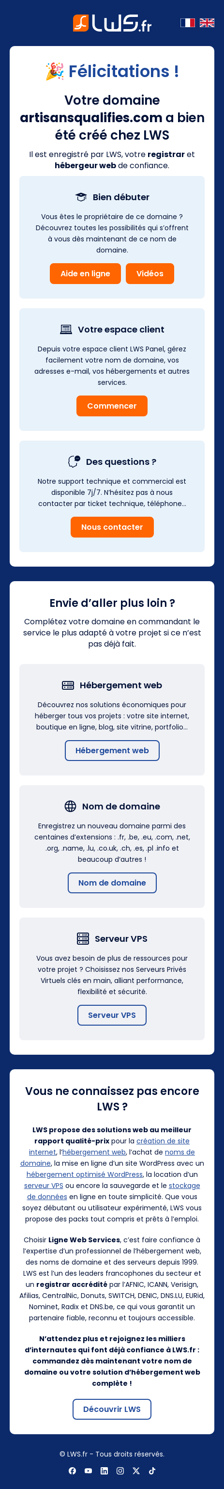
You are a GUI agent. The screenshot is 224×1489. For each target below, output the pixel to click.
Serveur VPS (112, 1015)
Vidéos (150, 273)
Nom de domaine (112, 882)
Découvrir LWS (112, 1409)
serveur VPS (43, 1185)
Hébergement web (112, 750)
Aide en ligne (85, 273)
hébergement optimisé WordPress (85, 1174)
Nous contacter (112, 527)
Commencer (112, 406)
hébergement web (94, 1152)
